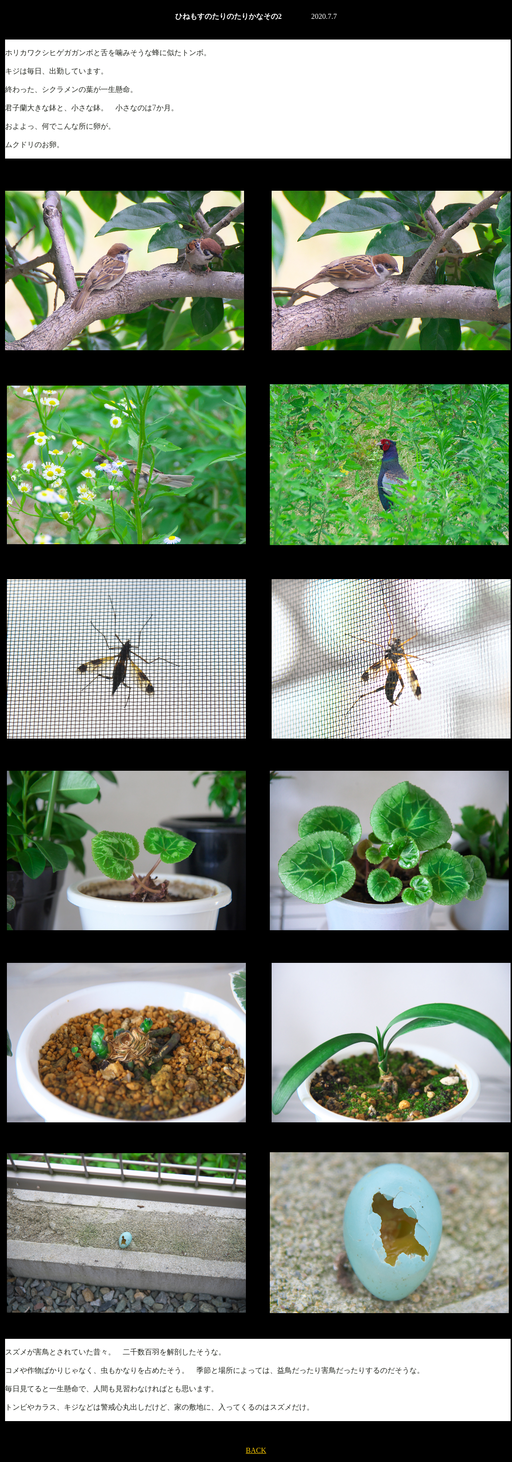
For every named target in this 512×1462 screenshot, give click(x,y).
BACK (256, 1450)
